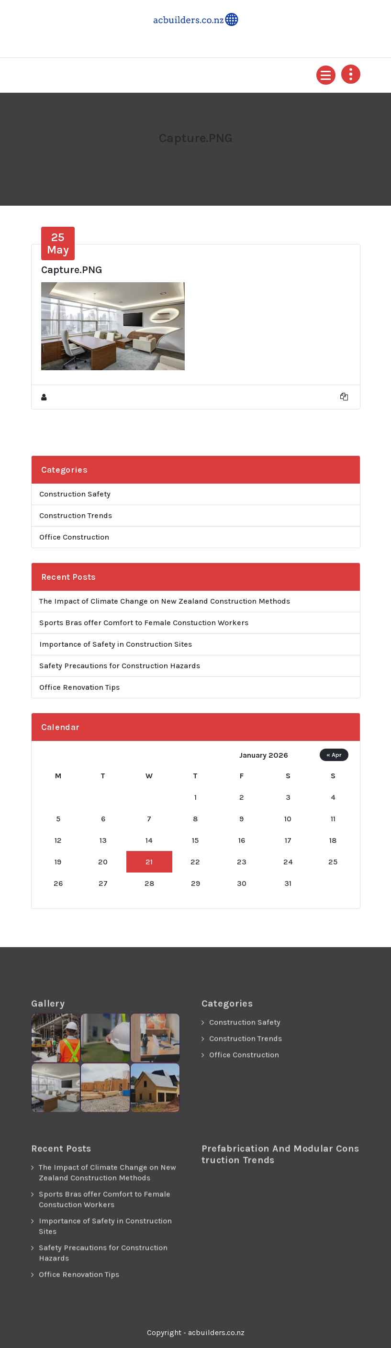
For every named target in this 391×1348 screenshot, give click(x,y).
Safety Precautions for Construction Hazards (119, 665)
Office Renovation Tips (79, 687)
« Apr (334, 754)
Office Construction (74, 536)
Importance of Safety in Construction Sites (115, 644)
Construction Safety (75, 493)
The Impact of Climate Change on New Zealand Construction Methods (164, 601)
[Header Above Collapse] (350, 74)
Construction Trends (75, 515)
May (58, 243)
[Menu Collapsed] (325, 75)
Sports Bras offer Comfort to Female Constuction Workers (143, 622)
